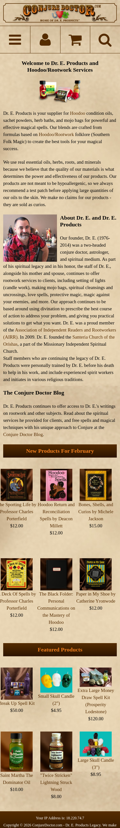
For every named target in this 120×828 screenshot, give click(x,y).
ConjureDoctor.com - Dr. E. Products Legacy (66, 814)
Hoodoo (77, 113)
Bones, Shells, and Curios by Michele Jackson (95, 511)
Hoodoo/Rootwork (56, 134)
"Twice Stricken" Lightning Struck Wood (56, 771)
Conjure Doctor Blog (23, 434)
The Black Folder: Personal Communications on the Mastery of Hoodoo (56, 602)
